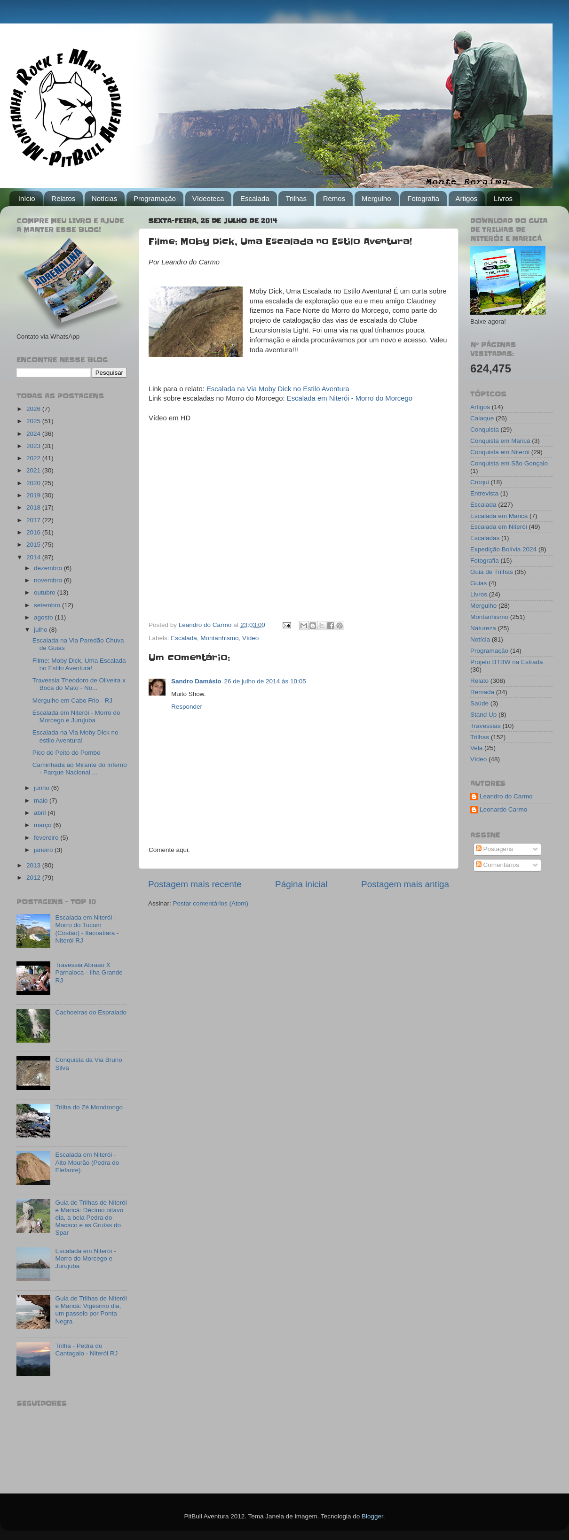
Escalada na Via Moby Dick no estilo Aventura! (75, 736)
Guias (478, 583)
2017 (34, 520)
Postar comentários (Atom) (211, 903)
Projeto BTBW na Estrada (506, 662)
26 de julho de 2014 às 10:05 (265, 681)
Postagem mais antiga (405, 884)
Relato (479, 680)
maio (41, 800)
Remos (334, 198)
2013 (34, 865)
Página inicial (301, 884)
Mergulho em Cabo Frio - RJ (72, 700)
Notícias (104, 198)
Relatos (63, 198)
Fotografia (423, 198)
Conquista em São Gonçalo (509, 463)
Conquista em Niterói (499, 452)
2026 (34, 408)
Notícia (480, 639)
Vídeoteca (208, 198)
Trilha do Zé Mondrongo (89, 1107)
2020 (34, 483)
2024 (34, 433)
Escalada (254, 198)
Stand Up (483, 714)
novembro (49, 580)
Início (26, 198)
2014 (34, 557)
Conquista (484, 429)
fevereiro (47, 837)
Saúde (479, 703)
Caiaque (482, 418)
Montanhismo (219, 638)
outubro (45, 592)
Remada (482, 692)
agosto (44, 617)
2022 (34, 458)
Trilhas (295, 198)
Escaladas (484, 538)
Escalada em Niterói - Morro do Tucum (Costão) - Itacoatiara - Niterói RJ (87, 929)
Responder (186, 706)
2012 (34, 877)
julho (41, 629)
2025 (34, 421)
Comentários (497, 864)
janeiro (44, 849)
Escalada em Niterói (498, 526)
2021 (34, 470)
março (43, 824)
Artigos (467, 198)
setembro (48, 605)
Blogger (372, 1516)
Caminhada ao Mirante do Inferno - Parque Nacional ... (79, 768)
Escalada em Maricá (499, 515)
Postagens (495, 848)
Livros (503, 198)
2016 (34, 532)
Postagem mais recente (194, 884)
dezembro (49, 568)
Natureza (483, 628)
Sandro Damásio (196, 681)
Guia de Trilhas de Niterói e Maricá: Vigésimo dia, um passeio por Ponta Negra (90, 1310)
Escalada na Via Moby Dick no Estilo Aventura (277, 389)
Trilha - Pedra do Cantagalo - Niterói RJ (86, 1349)
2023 (34, 445)
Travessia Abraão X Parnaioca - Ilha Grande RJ (88, 972)
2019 (34, 495)
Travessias (485, 725)
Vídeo (250, 638)
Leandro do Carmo (506, 796)
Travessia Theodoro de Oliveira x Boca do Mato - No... (79, 684)
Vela (476, 747)
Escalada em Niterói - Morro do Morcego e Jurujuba (76, 716)
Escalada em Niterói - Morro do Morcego (349, 398)
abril (40, 812)
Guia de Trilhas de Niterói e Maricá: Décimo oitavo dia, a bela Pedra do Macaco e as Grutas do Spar (90, 1218)
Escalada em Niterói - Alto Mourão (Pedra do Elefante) (87, 1162)
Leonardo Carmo (503, 809)
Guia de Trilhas (491, 571)
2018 (34, 507)
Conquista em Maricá (500, 440)
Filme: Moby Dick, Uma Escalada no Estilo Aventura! (79, 664)
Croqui (479, 482)
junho (42, 787)
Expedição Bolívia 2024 (503, 549)
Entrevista (484, 493)
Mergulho (376, 198)
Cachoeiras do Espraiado (90, 1012)
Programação (155, 198)
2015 (34, 544)
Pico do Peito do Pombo (66, 752)
